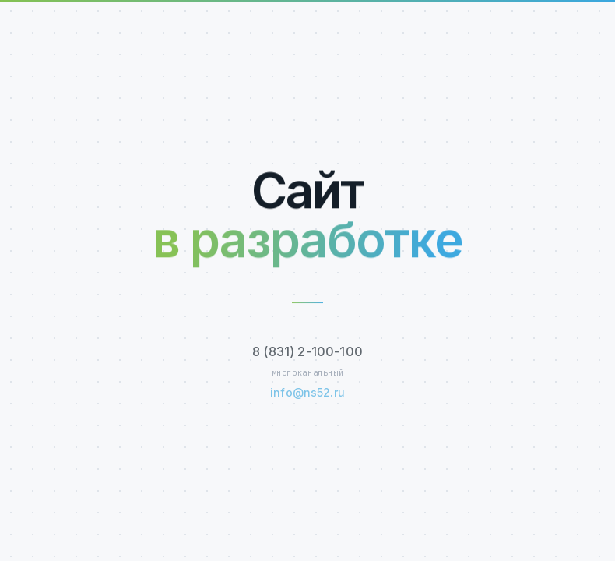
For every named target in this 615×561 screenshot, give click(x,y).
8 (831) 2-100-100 (307, 352)
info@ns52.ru (307, 393)
